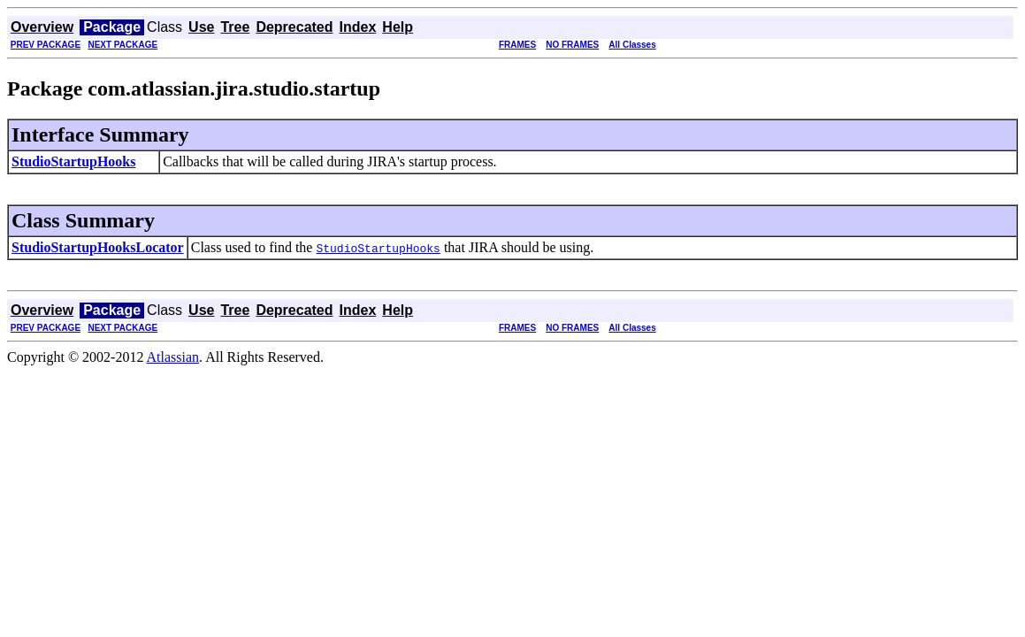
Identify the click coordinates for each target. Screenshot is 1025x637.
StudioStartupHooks (73, 161)
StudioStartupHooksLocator (97, 247)
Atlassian (173, 357)
